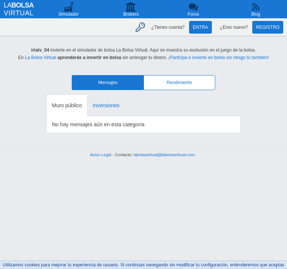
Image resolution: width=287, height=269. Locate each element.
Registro (268, 27)
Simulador (68, 14)
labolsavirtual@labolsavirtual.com (164, 154)
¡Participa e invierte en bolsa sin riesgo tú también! (219, 57)
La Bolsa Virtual (40, 57)
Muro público (67, 105)
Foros (193, 14)
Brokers (131, 14)
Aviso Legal (100, 154)
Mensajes (107, 82)
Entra (200, 27)
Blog (255, 14)
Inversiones (106, 105)
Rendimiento (179, 82)
